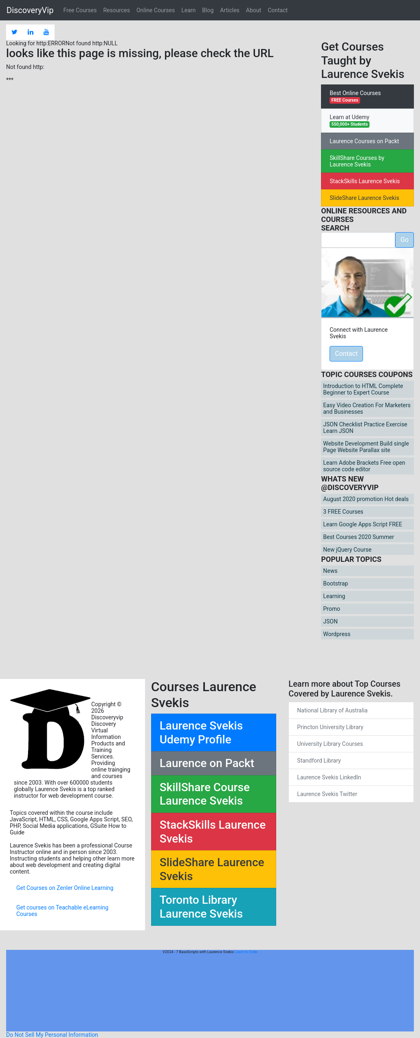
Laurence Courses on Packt (364, 141)
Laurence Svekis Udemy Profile (201, 732)
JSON (330, 621)
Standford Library (319, 760)
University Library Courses (330, 744)
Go (404, 240)
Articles (230, 10)
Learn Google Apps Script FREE (362, 524)
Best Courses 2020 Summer (358, 537)
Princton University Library (330, 727)
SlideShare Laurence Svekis (364, 198)
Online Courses (155, 10)
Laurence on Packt (207, 763)
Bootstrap (335, 583)
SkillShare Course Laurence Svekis (205, 794)
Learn (188, 10)
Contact (278, 10)
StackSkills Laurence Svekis (365, 181)
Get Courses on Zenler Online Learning (64, 888)
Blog (207, 10)
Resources (116, 10)
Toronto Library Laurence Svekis (201, 906)
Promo (331, 609)
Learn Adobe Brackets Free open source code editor (364, 465)
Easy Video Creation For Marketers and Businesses (367, 408)
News (330, 571)
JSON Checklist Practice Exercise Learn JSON (365, 427)
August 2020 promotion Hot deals (366, 499)
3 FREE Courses (343, 511)
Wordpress (336, 634)
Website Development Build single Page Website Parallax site (366, 446)
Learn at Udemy (349, 121)
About (253, 10)
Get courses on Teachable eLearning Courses (62, 910)
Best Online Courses (355, 97)
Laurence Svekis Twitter (327, 794)
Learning (334, 596)
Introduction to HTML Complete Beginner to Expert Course (363, 389)
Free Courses (80, 10)
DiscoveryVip (30, 10)
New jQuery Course (347, 549)
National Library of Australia (332, 710)
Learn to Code (246, 952)
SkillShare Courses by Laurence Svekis (357, 161)
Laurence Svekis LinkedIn (329, 777)
